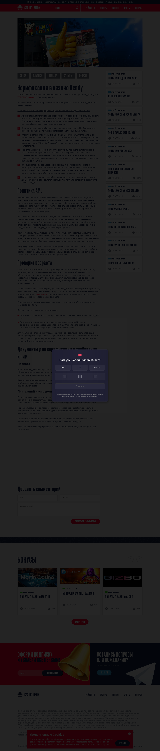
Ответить (80, 386)
